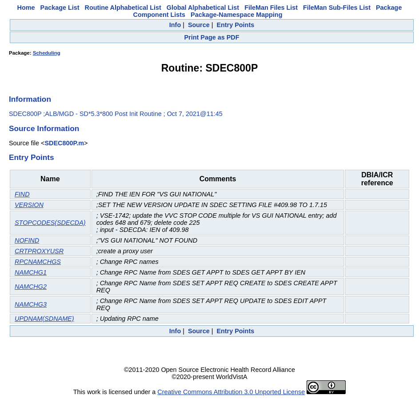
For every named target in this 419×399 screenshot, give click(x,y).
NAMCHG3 (31, 304)
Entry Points (235, 24)
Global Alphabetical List (203, 7)
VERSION (29, 204)
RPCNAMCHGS (38, 261)
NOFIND (27, 240)
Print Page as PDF (211, 37)
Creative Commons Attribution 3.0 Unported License (231, 391)
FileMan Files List (271, 7)
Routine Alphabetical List (123, 7)
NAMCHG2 (31, 286)
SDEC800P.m (64, 143)
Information (30, 99)
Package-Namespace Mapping (236, 14)
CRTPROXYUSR (39, 251)
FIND (22, 194)
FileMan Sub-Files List (337, 7)
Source (199, 24)
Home (26, 7)
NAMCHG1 (31, 272)
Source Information (44, 128)
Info (175, 24)
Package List (60, 7)
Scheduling (46, 53)
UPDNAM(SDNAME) (44, 318)
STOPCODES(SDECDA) (50, 222)
